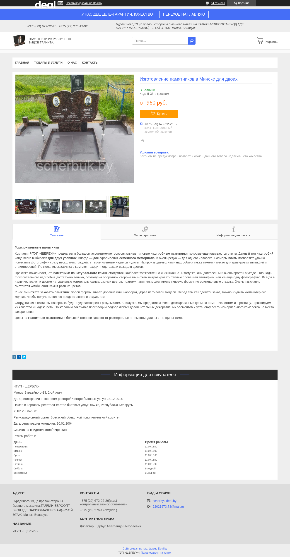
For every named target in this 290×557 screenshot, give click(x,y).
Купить (162, 113)
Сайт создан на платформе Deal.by (145, 548)
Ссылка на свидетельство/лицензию (40, 430)
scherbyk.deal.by (164, 501)
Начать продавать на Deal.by (84, 3)
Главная (22, 62)
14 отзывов (218, 3)
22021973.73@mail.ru (168, 506)
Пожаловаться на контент (157, 552)
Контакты (90, 62)
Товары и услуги (48, 62)
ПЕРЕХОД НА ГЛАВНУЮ (184, 14)
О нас (72, 62)
